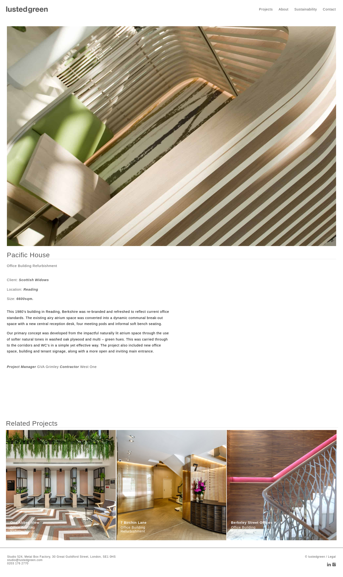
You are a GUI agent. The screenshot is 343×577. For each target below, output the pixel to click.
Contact (329, 9)
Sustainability (305, 9)
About (283, 9)
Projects (266, 9)
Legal (332, 556)
